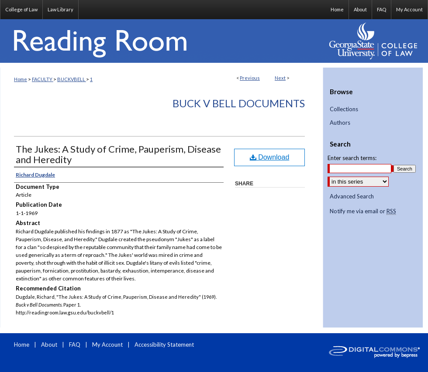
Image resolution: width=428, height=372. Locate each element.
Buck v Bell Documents (239, 103)
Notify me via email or (363, 211)
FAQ (75, 344)
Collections (344, 109)
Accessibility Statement (164, 344)
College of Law (21, 9)
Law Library (60, 9)
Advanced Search (352, 196)
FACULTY (42, 79)
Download (270, 157)
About (50, 344)
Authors (340, 122)
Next (280, 78)
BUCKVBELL (71, 79)
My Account (108, 344)
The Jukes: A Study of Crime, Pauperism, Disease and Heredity (118, 154)
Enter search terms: (352, 157)
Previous (250, 78)
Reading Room (161, 41)
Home (20, 79)
